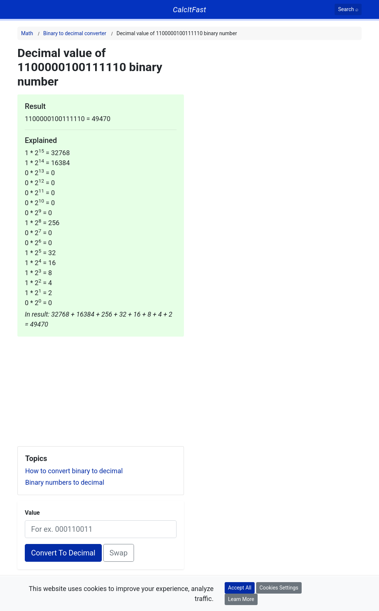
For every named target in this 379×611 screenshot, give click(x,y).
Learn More (241, 599)
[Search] (348, 9)
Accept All (239, 588)
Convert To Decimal (63, 552)
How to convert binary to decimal (74, 471)
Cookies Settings (278, 588)
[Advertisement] (100, 388)
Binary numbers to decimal (64, 482)
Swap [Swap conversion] (119, 552)
